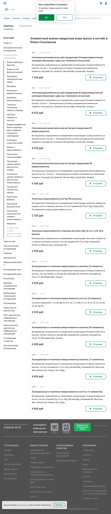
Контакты (87, 455)
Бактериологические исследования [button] (13, 49)
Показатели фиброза (12, 198)
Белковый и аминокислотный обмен (14, 79)
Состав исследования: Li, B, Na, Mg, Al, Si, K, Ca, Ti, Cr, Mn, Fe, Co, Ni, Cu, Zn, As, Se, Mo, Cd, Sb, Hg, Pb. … (68, 304)
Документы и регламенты (41, 492)
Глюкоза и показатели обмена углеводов (15, 108)
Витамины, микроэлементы (14, 99)
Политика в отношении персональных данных (76, 509)
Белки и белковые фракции (15, 63)
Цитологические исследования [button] (11, 347)
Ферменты (11, 224)
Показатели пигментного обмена (12, 190)
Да (46, 17)
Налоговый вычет (38, 487)
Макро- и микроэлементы (14, 148)
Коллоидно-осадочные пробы (15, 141)
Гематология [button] (9, 241)
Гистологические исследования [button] (11, 247)
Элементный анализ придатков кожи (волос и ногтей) (14, 232)
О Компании (88, 450)
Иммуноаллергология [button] (13, 263)
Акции (33, 458)
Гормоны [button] (8, 253)
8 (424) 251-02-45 (12, 427)
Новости (86, 477)
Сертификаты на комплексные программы (41, 473)
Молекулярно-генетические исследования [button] (10, 296)
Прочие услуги (10, 474)
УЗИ (5, 460)
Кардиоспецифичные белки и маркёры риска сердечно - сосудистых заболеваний (16, 130)
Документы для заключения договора (40, 451)
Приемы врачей (11, 469)
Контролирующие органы (94, 486)
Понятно (59, 505)
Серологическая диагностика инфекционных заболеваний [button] (11, 329)
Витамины (11, 86)
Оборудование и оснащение (90, 470)
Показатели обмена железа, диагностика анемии (14, 165)
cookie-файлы (22, 505)
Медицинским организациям (62, 454)
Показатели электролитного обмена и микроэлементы (14, 215)
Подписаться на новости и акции (82, 427)
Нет (64, 17)
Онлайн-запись (10, 478)
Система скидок (37, 462)
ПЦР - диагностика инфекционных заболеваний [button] (12, 318)
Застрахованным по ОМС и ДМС (42, 480)
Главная (7, 18)
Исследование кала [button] (12, 269)
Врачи (85, 464)
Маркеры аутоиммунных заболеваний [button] (10, 286)
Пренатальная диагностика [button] (10, 309)
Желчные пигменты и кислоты (12, 117)
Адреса (86, 460)
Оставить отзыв (90, 498)
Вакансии (87, 481)
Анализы (16, 18)
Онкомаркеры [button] (10, 303)
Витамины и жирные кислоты (14, 92)
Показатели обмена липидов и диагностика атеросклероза (15, 178)
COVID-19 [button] (8, 43)
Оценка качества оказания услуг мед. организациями (95, 492)
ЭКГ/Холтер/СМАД (12, 464)
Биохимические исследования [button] (10, 56)
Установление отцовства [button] (10, 339)
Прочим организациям (66, 460)
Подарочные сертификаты (42, 467)
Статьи (33, 496)
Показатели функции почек (13, 205)
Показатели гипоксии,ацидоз (14, 155)
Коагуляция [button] (9, 278)
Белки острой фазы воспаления (15, 70)
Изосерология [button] (10, 258)
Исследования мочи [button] (12, 274)
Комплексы (25, 25)
